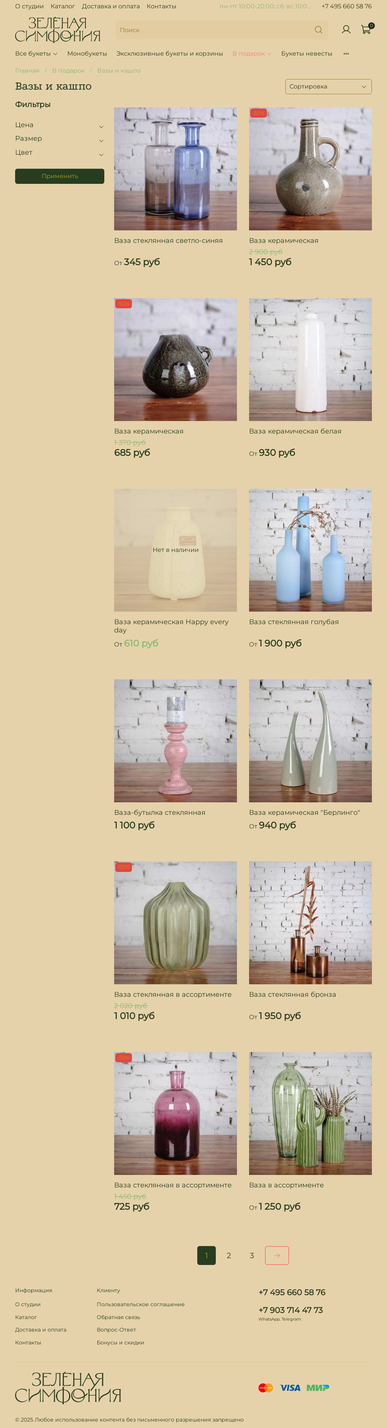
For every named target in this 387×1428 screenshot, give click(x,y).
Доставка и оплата (111, 6)
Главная (27, 70)
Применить (60, 176)
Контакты (161, 6)
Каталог (63, 6)
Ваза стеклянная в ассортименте (173, 994)
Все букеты (36, 53)
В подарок (252, 53)
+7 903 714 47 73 (291, 1310)
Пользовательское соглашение (141, 1304)
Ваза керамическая (284, 240)
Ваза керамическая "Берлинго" (304, 812)
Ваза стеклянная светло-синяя (168, 240)
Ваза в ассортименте (286, 1185)
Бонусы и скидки (120, 1342)
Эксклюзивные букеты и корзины (169, 53)
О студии (29, 6)
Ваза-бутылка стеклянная (160, 812)
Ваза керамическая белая (295, 431)
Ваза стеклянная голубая (294, 622)
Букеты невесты (307, 53)
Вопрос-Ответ (116, 1329)
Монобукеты (87, 53)
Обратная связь (118, 1317)
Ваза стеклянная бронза (292, 994)
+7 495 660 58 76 (347, 6)
